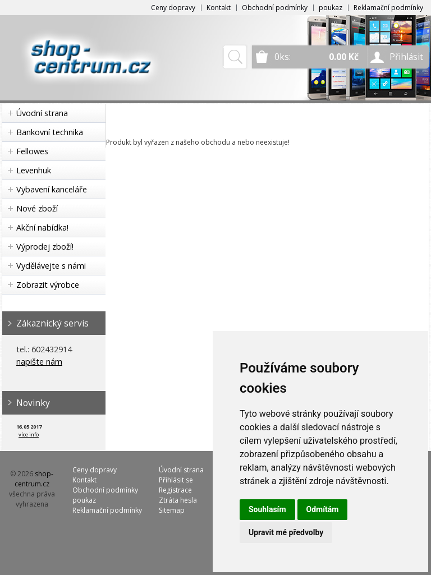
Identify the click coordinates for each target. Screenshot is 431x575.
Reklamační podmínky (388, 7)
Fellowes (32, 151)
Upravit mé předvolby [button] (286, 532)
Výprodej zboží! (45, 246)
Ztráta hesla (178, 500)
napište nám (39, 361)
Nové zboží (37, 208)
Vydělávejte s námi (51, 265)
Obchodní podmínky (275, 7)
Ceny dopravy (173, 7)
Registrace (175, 490)
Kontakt (219, 7)
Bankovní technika (49, 132)
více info (29, 434)
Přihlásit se (176, 480)
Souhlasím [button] (267, 509)
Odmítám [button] (322, 509)
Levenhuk (33, 170)
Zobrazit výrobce (47, 284)
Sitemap (172, 510)
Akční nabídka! (42, 227)
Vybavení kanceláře (51, 189)
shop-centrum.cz (34, 479)
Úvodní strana (42, 113)
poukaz (330, 7)
